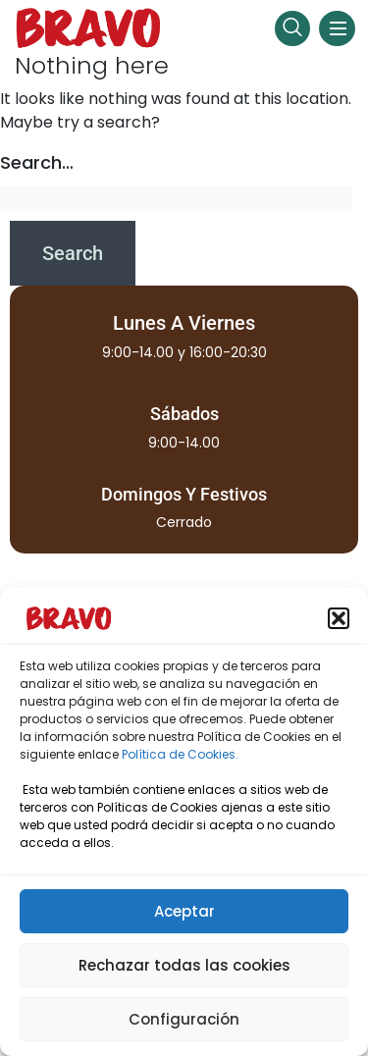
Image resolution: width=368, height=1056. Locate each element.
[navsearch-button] (292, 28)
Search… (37, 162)
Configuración (184, 1019)
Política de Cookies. (180, 754)
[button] (338, 618)
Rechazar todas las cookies (184, 965)
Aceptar (184, 911)
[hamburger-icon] (337, 28)
